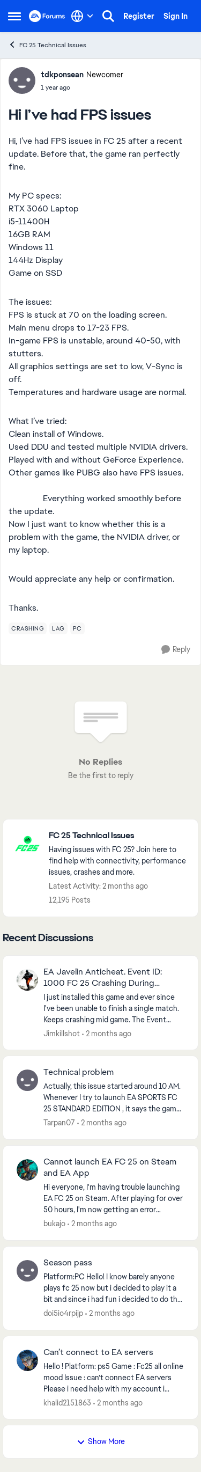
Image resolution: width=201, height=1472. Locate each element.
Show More (101, 1441)
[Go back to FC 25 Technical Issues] (118, 835)
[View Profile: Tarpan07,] (27, 1080)
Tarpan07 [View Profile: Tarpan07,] (59, 1122)
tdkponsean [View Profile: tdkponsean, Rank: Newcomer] (62, 74)
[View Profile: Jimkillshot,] (27, 980)
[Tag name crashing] (28, 628)
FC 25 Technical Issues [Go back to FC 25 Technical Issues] (47, 44)
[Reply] (175, 649)
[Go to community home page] (47, 16)
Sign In (175, 16)
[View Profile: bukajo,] (27, 1170)
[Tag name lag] (58, 628)
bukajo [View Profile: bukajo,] (54, 1223)
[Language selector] (82, 16)
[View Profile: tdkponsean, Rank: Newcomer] (22, 80)
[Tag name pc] (77, 628)
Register (138, 16)
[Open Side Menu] (14, 16)
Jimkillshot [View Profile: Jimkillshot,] (61, 1033)
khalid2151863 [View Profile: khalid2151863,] (67, 1402)
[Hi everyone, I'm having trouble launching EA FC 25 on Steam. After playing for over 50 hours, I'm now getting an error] (113, 1198)
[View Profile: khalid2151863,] (27, 1360)
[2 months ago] (106, 1033)
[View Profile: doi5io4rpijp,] (27, 1270)
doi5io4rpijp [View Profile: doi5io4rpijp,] (63, 1313)
